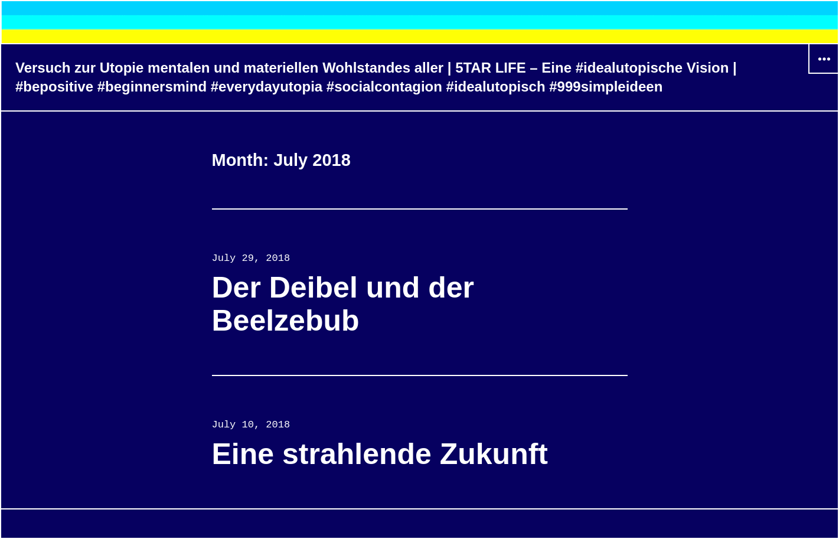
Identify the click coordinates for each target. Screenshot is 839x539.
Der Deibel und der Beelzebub (343, 304)
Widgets (823, 73)
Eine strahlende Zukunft (380, 454)
